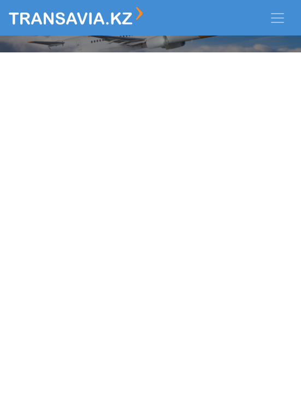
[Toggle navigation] (277, 18)
